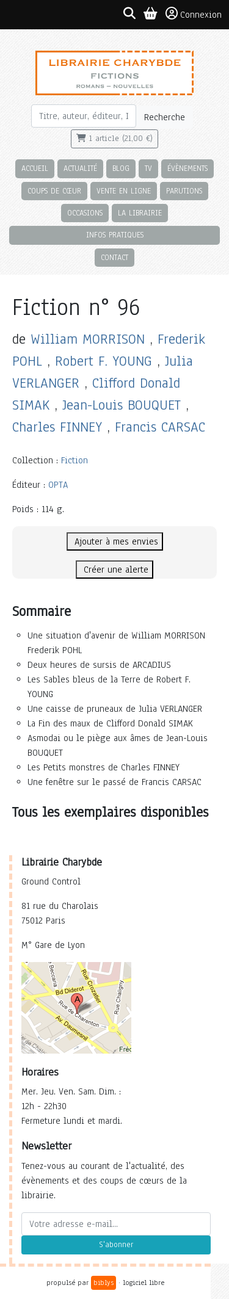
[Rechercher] (84, 116)
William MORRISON (88, 339)
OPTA (58, 485)
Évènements (187, 168)
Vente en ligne (123, 191)
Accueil (34, 168)
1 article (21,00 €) (114, 138)
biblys (103, 1282)
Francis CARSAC (160, 427)
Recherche (164, 117)
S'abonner (116, 1244)
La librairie (140, 213)
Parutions (184, 191)
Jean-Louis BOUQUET (121, 405)
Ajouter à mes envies (114, 541)
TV (148, 168)
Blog (120, 168)
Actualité (80, 168)
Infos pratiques (115, 235)
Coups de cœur (54, 191)
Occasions (85, 213)
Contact (114, 257)
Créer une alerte (114, 569)
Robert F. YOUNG (103, 361)
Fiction (74, 460)
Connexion (193, 14)
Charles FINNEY (57, 427)
